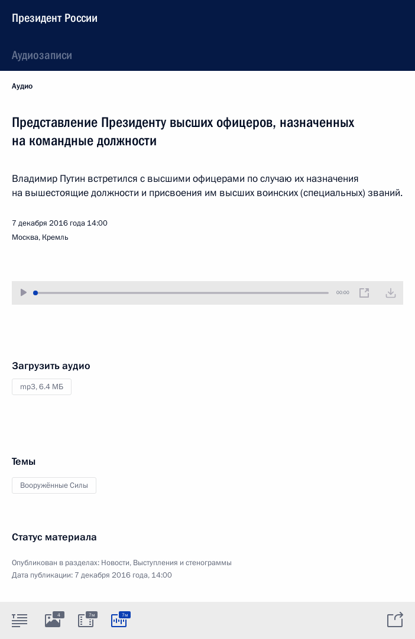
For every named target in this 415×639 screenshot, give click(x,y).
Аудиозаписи (42, 55)
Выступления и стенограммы (182, 563)
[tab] (19, 620)
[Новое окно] (364, 293)
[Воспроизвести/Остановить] (24, 292)
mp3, (41, 387)
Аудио (22, 86)
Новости (115, 563)
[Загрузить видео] (391, 293)
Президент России (55, 18)
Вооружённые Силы (54, 485)
